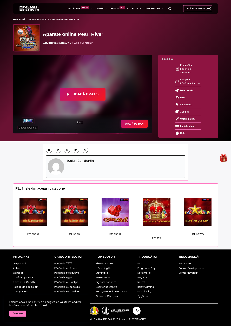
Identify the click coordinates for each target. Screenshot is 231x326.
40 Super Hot (74, 223)
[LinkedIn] (76, 145)
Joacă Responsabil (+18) (197, 8)
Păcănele (81, 8)
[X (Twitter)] (58, 145)
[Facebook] (49, 145)
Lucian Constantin (83, 42)
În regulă (18, 313)
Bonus (120, 8)
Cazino (102, 9)
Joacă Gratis (83, 94)
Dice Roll (115, 223)
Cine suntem (155, 9)
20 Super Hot (33, 223)
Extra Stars (197, 223)
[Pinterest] (67, 145)
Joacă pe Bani (133, 123)
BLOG (137, 9)
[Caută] (169, 8)
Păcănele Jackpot (187, 72)
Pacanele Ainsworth (190, 65)
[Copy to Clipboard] (85, 145)
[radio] (162, 59)
